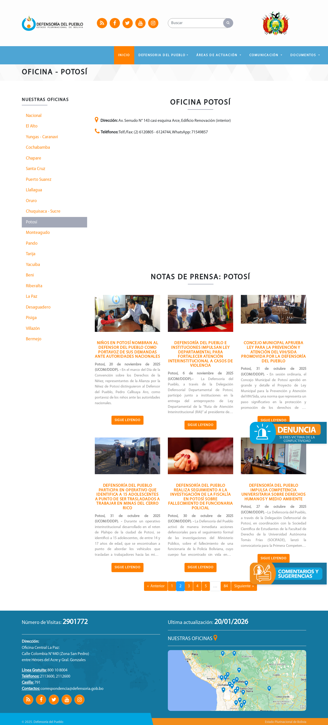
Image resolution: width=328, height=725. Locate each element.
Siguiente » (244, 586)
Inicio (124, 55)
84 (226, 586)
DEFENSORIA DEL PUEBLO (162, 55)
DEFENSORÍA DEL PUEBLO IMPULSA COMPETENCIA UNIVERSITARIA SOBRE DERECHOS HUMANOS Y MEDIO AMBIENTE (273, 492)
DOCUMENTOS (303, 55)
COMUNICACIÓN (264, 55)
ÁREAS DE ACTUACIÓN (217, 55)
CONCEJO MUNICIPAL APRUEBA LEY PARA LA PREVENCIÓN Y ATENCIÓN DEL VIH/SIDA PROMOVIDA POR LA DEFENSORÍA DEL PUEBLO (273, 352)
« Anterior (156, 586)
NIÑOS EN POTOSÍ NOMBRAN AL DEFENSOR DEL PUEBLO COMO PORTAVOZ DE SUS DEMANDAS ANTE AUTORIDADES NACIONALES (127, 350)
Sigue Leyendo (128, 420)
